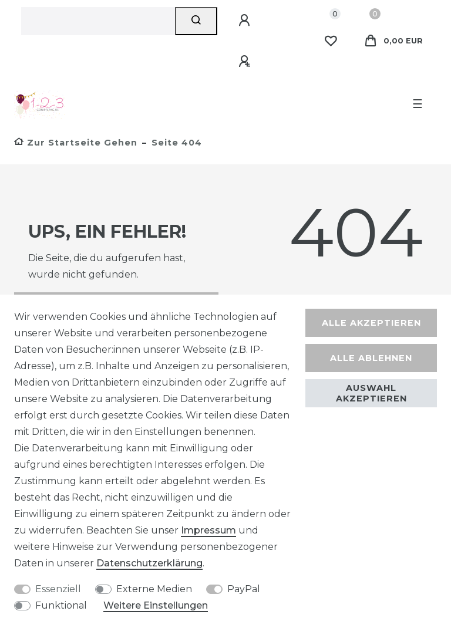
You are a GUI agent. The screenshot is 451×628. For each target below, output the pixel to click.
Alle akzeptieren (371, 323)
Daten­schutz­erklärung (149, 563)
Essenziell (58, 589)
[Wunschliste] (331, 41)
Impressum (208, 530)
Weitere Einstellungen (155, 605)
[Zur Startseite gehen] (75, 142)
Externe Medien (154, 589)
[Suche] (196, 21)
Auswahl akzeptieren (371, 393)
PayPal (243, 589)
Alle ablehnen (371, 358)
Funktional (61, 605)
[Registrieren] (246, 61)
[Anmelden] (246, 20)
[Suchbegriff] (98, 21)
